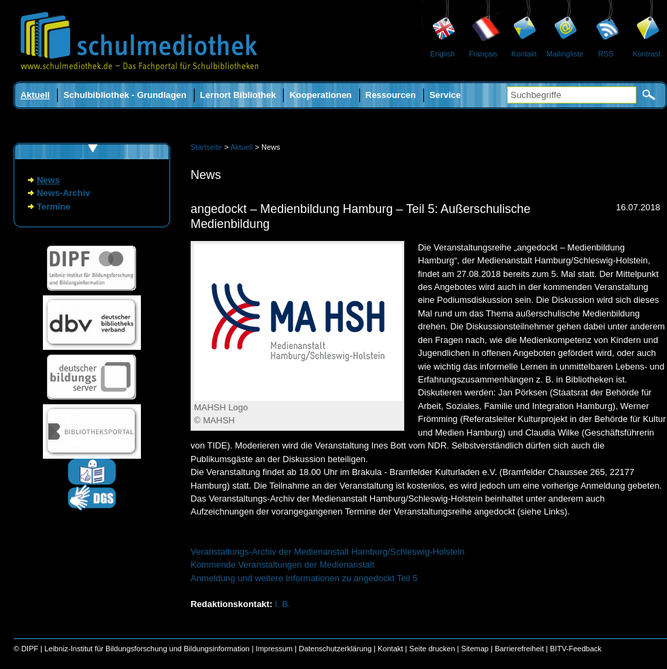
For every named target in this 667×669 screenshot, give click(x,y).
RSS (606, 54)
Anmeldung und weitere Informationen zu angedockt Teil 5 (304, 578)
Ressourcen (390, 95)
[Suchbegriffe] (571, 94)
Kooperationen (320, 95)
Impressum (274, 648)
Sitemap (475, 648)
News (48, 180)
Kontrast (647, 54)
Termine (53, 206)
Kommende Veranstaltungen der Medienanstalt (282, 564)
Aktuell (35, 95)
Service (445, 95)
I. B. (283, 604)
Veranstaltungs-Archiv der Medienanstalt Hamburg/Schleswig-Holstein (327, 551)
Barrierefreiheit (519, 648)
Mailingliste (565, 54)
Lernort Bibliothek (238, 95)
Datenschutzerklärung (335, 648)
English (442, 54)
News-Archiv (63, 193)
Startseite (206, 147)
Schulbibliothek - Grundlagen (124, 95)
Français (483, 54)
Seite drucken (432, 648)
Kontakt (523, 54)
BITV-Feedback (576, 648)
